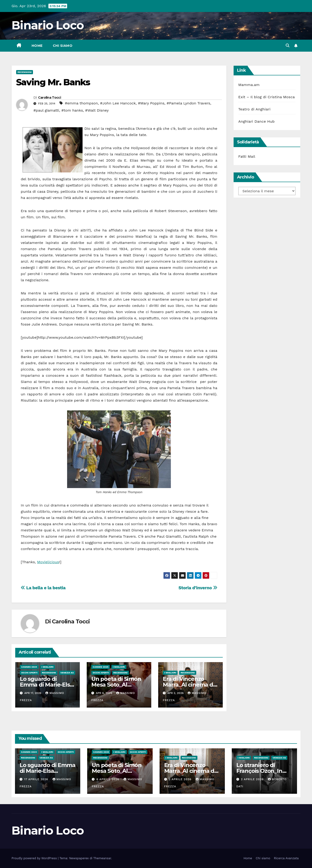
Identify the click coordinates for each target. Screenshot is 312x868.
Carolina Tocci (49, 97)
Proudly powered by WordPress (35, 858)
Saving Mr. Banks (53, 82)
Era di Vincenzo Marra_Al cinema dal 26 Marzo (190, 684)
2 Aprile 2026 (180, 779)
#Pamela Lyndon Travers (188, 103)
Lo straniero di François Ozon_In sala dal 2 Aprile (259, 771)
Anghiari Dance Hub (256, 121)
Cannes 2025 (100, 667)
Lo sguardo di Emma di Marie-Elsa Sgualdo (46, 684)
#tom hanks (72, 110)
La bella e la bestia (43, 587)
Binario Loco (48, 25)
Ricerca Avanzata (286, 858)
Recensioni (25, 72)
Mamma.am (248, 85)
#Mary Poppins (151, 103)
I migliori (47, 667)
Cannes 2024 (29, 667)
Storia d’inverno (197, 587)
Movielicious (48, 562)
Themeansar (102, 858)
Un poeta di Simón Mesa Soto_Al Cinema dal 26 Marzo (120, 771)
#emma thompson (81, 103)
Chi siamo (63, 46)
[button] (287, 45)
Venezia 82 (67, 672)
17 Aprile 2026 (36, 779)
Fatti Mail (246, 156)
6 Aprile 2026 (108, 779)
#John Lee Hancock (118, 103)
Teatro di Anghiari (254, 109)
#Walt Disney (97, 110)
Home (37, 46)
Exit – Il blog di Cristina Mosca (266, 97)
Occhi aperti (29, 672)
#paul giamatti (46, 110)
